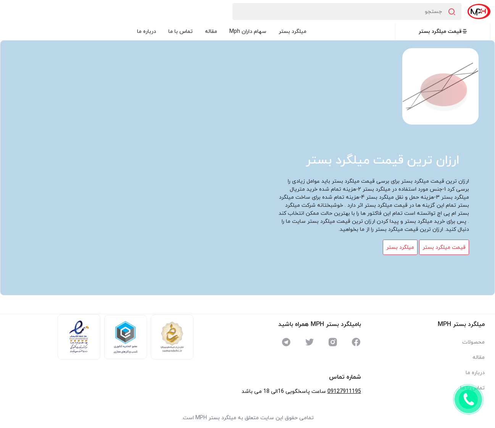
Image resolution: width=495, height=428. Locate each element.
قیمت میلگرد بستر (443, 32)
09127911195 (344, 391)
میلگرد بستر (292, 31)
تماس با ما (180, 31)
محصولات (473, 342)
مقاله (211, 31)
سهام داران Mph (247, 31)
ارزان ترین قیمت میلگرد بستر (383, 160)
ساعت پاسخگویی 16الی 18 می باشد (284, 391)
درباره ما (146, 31)
